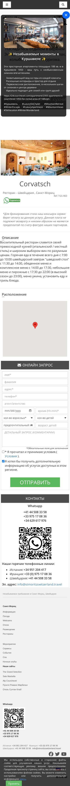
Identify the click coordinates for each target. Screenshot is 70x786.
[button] (35, 325)
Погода (6, 616)
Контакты (59, 763)
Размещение (9, 629)
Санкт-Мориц (45, 193)
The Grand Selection (12, 672)
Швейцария (26, 193)
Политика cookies (35, 763)
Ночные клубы (10, 662)
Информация (9, 612)
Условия (11, 456)
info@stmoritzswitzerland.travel (39, 584)
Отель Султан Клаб (12, 689)
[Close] (66, 15)
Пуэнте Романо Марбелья (15, 685)
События (7, 653)
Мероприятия (9, 644)
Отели (6, 625)
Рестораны (8, 634)
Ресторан (9, 193)
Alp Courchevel (10, 681)
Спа (5, 657)
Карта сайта (19, 763)
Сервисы (7, 648)
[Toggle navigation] (63, 4)
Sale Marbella (9, 676)
